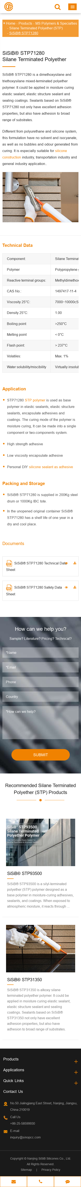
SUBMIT (40, 755)
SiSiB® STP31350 (24, 979)
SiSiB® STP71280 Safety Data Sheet (34, 590)
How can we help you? (40, 629)
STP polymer (35, 400)
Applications (13, 1070)
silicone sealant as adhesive (51, 467)
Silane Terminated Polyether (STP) (36, 28)
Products (25, 23)
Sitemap (26, 1169)
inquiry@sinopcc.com (25, 1137)
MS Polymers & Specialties (56, 23)
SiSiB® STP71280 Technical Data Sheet (36, 566)
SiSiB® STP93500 (24, 873)
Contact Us (13, 1091)
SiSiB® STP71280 (23, 33)
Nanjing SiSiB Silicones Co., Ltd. (49, 1158)
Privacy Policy (50, 1169)
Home (10, 23)
